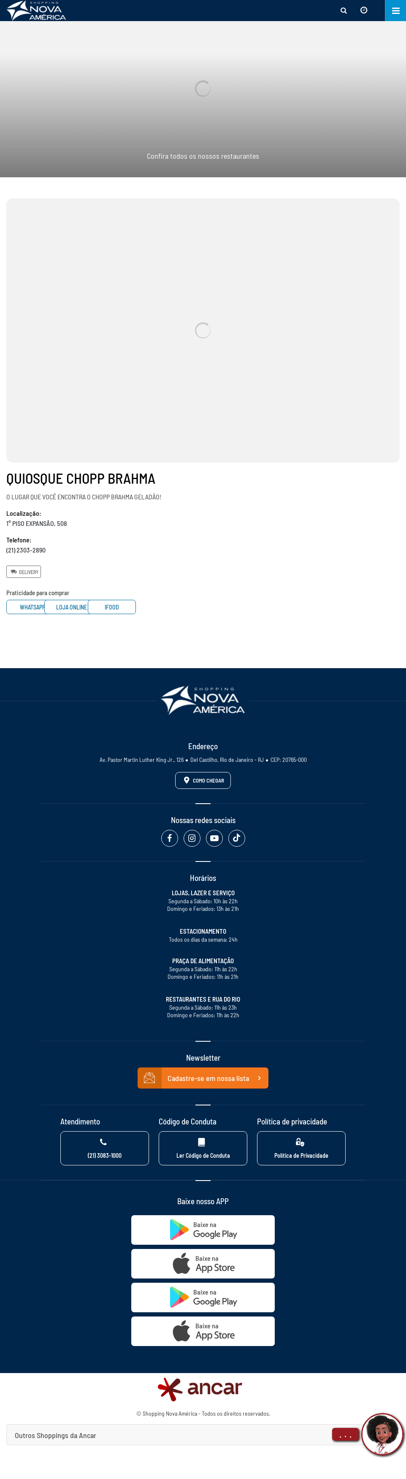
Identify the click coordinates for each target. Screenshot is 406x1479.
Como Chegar (202, 780)
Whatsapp (38, 607)
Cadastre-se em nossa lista (203, 1078)
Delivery (23, 571)
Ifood (171, 607)
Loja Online (104, 607)
